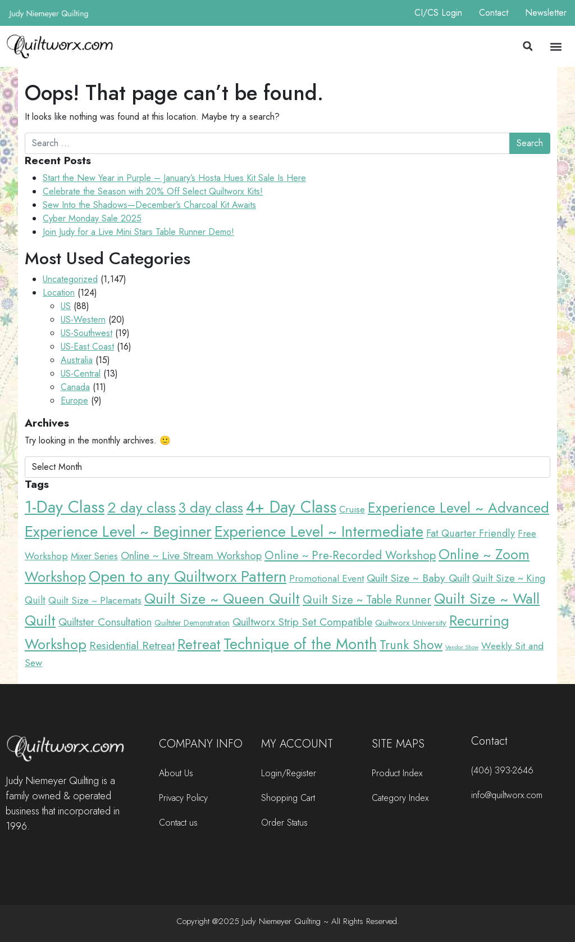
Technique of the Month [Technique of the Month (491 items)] (300, 644)
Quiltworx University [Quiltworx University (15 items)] (410, 622)
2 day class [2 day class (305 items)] (141, 507)
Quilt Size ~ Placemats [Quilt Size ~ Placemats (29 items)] (95, 600)
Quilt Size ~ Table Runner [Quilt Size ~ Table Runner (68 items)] (367, 599)
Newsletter (546, 12)
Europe (74, 400)
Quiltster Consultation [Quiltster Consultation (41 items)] (105, 621)
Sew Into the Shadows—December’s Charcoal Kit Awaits (149, 204)
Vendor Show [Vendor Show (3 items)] (461, 647)
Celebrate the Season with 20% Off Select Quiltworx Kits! (153, 191)
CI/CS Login (438, 12)
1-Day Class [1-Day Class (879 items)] (64, 507)
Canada (75, 387)
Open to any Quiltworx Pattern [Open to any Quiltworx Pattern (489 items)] (187, 576)
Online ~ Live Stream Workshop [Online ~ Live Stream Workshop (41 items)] (191, 555)
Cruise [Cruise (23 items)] (352, 509)
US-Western (83, 319)
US (66, 306)
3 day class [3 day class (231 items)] (211, 507)
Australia (77, 360)
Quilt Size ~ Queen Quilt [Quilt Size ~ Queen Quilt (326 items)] (222, 598)
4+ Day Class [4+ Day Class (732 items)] (291, 507)
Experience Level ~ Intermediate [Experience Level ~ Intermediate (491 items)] (319, 531)
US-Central (81, 373)
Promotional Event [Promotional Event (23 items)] (326, 578)
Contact (493, 12)
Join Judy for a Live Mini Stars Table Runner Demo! (138, 231)
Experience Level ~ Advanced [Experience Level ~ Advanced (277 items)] (458, 507)
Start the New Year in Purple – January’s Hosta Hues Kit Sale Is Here (174, 177)
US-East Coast (87, 346)
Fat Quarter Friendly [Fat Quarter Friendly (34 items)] (470, 533)
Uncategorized (70, 279)
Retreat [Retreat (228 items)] (199, 644)
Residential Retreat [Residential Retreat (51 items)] (132, 645)
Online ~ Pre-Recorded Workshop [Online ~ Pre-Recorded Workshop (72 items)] (350, 555)
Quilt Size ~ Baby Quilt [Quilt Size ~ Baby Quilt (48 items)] (418, 578)
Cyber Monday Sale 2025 (92, 218)
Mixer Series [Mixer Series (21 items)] (94, 556)
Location (59, 292)
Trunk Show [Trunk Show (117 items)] (411, 645)
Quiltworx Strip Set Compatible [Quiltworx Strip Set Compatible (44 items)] (302, 621)
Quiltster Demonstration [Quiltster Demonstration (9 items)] (192, 622)
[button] (528, 46)
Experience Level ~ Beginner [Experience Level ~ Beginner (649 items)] (118, 531)
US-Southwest (86, 333)
